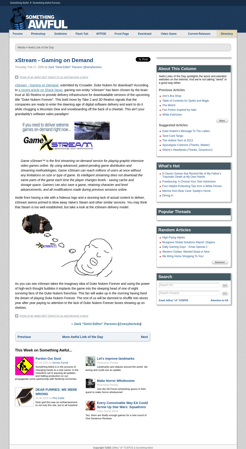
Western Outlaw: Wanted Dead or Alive (186, 251)
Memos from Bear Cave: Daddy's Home (186, 191)
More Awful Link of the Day (82, 337)
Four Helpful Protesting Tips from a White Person (192, 186)
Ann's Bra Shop (171, 96)
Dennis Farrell (60, 362)
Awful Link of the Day (41, 47)
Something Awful (19, 3)
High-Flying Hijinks (173, 237)
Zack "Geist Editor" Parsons (65, 67)
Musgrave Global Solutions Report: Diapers (188, 242)
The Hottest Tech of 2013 (177, 140)
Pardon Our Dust (48, 358)
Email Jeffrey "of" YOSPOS (173, 300)
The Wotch (169, 105)
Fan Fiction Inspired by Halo (179, 109)
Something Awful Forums (46, 3)
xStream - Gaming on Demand (54, 60)
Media (21, 47)
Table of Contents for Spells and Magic (185, 100)
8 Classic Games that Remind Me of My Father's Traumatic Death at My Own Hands (191, 175)
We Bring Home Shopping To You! (183, 256)
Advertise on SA (219, 300)
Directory (227, 33)
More (222, 120)
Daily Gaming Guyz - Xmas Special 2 (184, 246)
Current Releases (199, 33)
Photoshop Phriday (107, 362)
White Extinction (172, 114)
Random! (220, 262)
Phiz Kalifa (58, 398)
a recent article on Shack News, (41, 90)
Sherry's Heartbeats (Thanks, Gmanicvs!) (187, 149)
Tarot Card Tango (172, 135)
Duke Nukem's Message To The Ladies (186, 131)
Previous (24, 337)
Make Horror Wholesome (116, 381)
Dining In (167, 195)
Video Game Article (108, 411)
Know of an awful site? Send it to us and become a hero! (54, 77)
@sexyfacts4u (92, 67)
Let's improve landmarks (116, 358)
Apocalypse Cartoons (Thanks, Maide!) (186, 145)
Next (144, 337)
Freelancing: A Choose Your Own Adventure (189, 181)
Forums (18, 33)
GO (225, 285)
